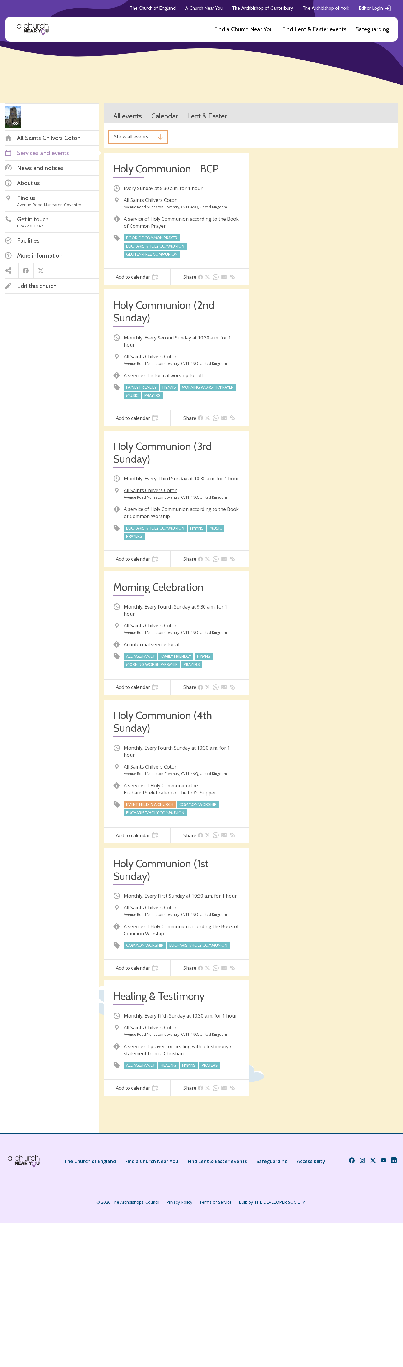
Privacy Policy (179, 1202)
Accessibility (311, 1161)
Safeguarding (372, 29)
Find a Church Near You (243, 29)
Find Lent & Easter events (314, 29)
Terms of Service (215, 1202)
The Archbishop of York (325, 8)
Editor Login (375, 8)
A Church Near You (204, 8)
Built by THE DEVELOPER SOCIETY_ (273, 1202)
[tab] (137, 277)
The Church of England (153, 8)
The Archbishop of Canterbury (262, 8)
